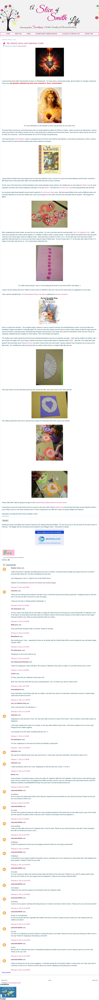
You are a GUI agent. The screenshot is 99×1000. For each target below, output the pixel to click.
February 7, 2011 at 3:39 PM (20, 759)
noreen (13, 673)
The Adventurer (16, 609)
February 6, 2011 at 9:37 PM (20, 686)
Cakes (28, 33)
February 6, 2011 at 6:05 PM (20, 658)
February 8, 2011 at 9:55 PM (20, 819)
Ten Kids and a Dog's (48, 192)
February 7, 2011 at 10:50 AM (20, 748)
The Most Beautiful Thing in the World (34, 294)
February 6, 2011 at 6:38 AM (20, 621)
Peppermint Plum (26, 343)
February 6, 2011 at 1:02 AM (20, 605)
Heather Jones (16, 568)
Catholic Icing (85, 185)
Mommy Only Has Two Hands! (33, 583)
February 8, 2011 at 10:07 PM (20, 880)
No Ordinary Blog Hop (12, 557)
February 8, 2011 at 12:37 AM (20, 771)
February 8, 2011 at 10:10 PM (20, 908)
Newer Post (4, 980)
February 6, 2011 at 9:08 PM (20, 670)
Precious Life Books (61, 294)
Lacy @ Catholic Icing (18, 703)
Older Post (95, 980)
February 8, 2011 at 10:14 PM (20, 940)
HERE (73, 125)
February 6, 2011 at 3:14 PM (20, 647)
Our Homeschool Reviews (20, 662)
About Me (18, 33)
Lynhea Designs (51, 583)
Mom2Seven (15, 636)
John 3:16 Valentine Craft (81, 232)
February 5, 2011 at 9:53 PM (20, 587)
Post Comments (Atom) (15, 982)
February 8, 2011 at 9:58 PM (20, 848)
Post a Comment (6, 972)
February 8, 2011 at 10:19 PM (20, 970)
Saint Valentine (20, 139)
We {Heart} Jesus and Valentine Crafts (25, 43)
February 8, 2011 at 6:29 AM (20, 787)
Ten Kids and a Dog (66, 187)
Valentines (21, 557)
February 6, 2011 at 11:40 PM (20, 700)
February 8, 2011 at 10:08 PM (20, 894)
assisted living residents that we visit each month (51, 502)
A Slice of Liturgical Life (71, 33)
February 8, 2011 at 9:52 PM (20, 803)
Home (8, 33)
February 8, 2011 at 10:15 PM (20, 956)
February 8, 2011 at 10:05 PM (20, 864)
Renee (13, 774)
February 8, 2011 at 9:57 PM (20, 835)
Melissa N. (14, 625)
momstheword (16, 689)
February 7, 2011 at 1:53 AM (20, 736)
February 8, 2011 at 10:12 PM (20, 924)
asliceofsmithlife (22, 46)
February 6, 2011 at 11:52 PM (20, 711)
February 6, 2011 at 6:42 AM (20, 633)
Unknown (14, 591)
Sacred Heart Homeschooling (46, 33)
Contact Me (89, 33)
